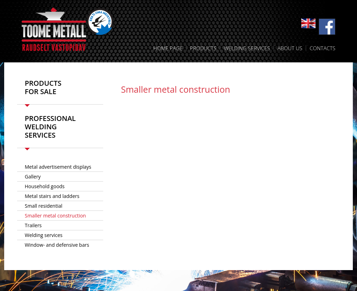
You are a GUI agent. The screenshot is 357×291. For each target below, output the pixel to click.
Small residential (43, 205)
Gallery (33, 176)
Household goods (44, 186)
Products (203, 48)
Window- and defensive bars (57, 245)
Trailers (33, 225)
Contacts (322, 48)
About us (290, 48)
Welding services (247, 48)
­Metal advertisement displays (58, 166)
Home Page (168, 48)
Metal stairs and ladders (52, 196)
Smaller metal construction (55, 215)
